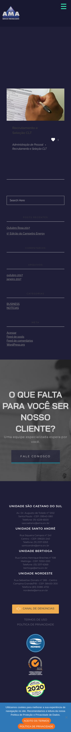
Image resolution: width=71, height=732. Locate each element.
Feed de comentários (20, 340)
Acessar (11, 332)
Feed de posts (15, 336)
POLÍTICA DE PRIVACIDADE (36, 726)
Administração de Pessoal (27, 144)
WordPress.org (16, 344)
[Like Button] (53, 139)
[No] (66, 717)
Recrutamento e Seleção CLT (29, 148)
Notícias (13, 307)
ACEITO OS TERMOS (36, 720)
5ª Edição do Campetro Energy (26, 233)
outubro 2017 (15, 275)
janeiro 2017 (14, 279)
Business (13, 303)
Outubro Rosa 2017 (18, 227)
